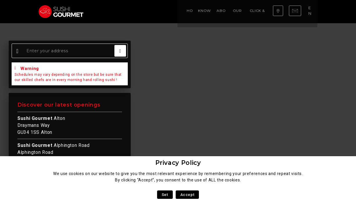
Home (104, 11)
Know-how (127, 11)
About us (153, 11)
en (311, 11)
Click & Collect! (211, 11)
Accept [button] (187, 194)
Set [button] (165, 194)
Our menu (178, 11)
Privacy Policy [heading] (178, 162)
